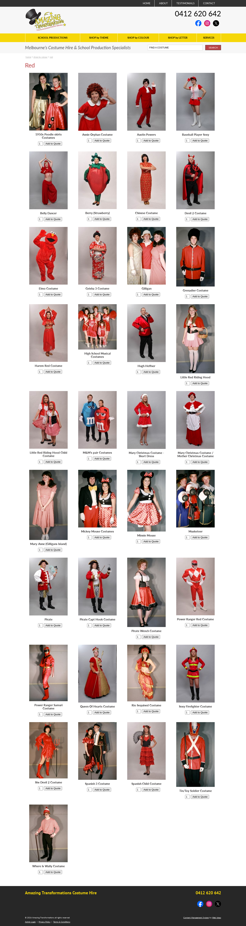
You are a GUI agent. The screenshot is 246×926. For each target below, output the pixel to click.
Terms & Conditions (61, 922)
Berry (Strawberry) (97, 213)
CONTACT (209, 3)
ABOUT (163, 3)
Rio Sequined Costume (146, 705)
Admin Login (30, 922)
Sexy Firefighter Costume (195, 706)
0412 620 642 (198, 13)
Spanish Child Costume (146, 783)
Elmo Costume (48, 288)
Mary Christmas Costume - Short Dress (146, 454)
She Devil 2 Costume (48, 782)
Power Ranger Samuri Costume (48, 706)
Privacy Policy (44, 922)
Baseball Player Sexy (195, 134)
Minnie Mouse (146, 535)
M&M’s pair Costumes (97, 452)
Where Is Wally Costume (48, 866)
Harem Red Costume (48, 365)
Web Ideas (216, 917)
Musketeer (196, 531)
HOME (146, 3)
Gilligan (146, 288)
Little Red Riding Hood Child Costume (48, 454)
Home (28, 57)
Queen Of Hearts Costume (97, 706)
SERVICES (208, 37)
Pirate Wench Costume (146, 631)
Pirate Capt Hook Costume (97, 619)
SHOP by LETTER (177, 37)
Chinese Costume (146, 213)
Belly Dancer (48, 213)
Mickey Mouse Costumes (97, 531)
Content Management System (196, 917)
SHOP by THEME (98, 37)
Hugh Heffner (146, 366)
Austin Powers (146, 134)
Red (51, 57)
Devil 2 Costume (195, 213)
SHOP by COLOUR (138, 37)
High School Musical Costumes (97, 355)
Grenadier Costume (195, 290)
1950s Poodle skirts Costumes (48, 136)
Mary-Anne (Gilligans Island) (48, 544)
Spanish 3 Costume (97, 783)
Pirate (48, 619)
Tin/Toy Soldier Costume (195, 790)
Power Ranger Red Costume (195, 619)
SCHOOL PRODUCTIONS (52, 37)
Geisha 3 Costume (97, 288)
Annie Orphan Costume (97, 134)
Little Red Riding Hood (195, 377)
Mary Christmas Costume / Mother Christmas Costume (195, 454)
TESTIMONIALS (185, 3)
